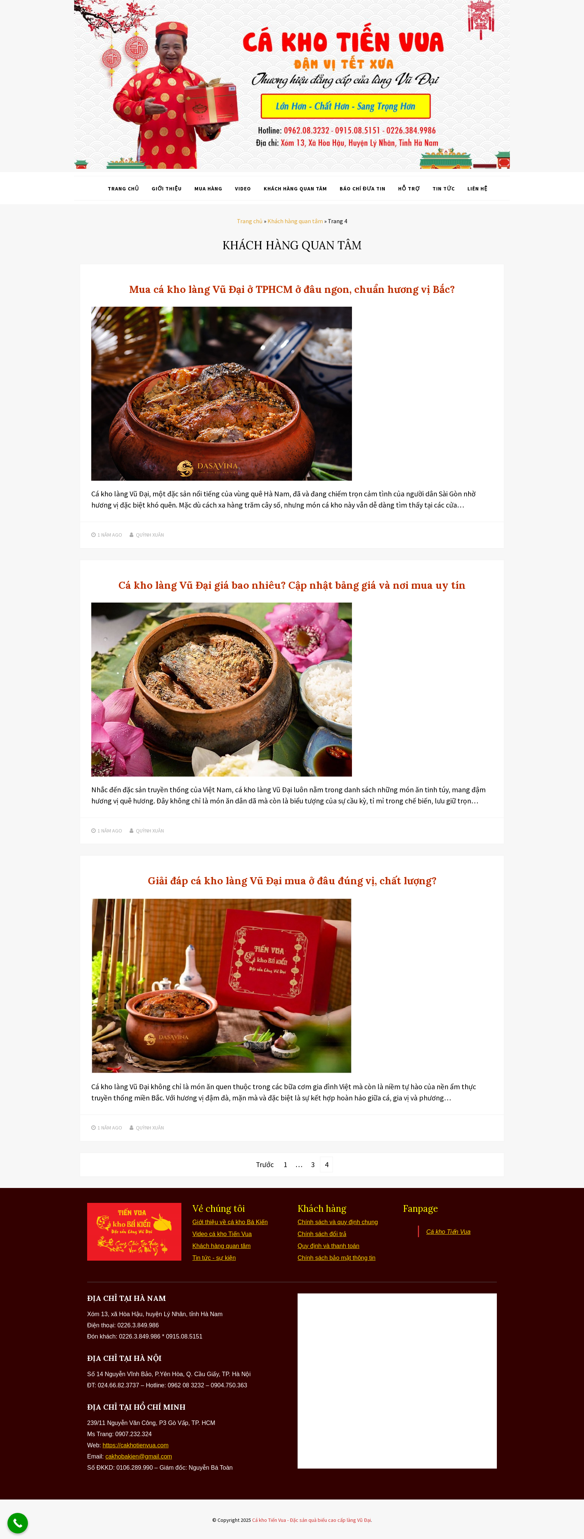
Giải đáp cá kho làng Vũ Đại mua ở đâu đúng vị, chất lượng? (292, 879)
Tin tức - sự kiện (214, 1256)
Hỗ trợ (409, 188)
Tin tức (443, 188)
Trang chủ (123, 188)
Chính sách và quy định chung (338, 1220)
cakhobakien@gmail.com (138, 1455)
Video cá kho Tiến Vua (222, 1232)
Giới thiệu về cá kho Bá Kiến (230, 1220)
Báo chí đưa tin (362, 188)
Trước (265, 1163)
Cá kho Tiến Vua (448, 1230)
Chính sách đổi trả (322, 1232)
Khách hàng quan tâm (295, 188)
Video (243, 188)
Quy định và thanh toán (328, 1244)
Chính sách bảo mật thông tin (336, 1256)
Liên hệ (477, 188)
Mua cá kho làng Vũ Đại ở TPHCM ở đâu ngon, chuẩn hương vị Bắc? (292, 288)
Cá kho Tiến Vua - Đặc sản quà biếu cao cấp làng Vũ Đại (311, 1518)
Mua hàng (208, 188)
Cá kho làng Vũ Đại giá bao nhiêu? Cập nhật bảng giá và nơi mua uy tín (292, 584)
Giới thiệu (167, 188)
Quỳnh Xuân (150, 534)
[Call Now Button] (17, 1523)
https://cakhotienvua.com (136, 1444)
